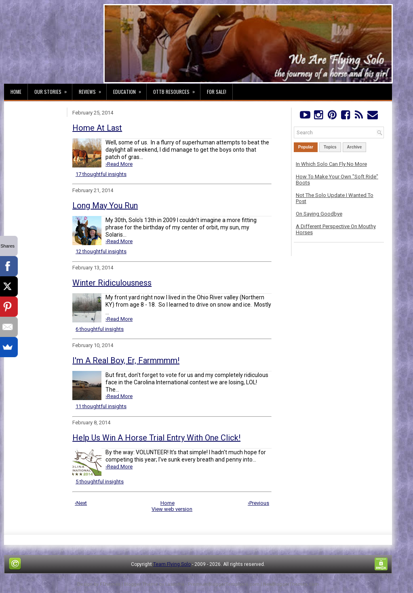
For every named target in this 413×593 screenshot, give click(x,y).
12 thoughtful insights (101, 251)
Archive (354, 147)
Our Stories (53, 89)
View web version (172, 509)
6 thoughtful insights (100, 329)
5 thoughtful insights (100, 482)
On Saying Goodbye (319, 214)
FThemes (110, 584)
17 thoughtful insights (101, 174)
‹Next (81, 503)
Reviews (92, 89)
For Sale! (216, 91)
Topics (330, 147)
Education (129, 89)
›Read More (119, 164)
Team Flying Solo (172, 564)
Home (16, 91)
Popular (305, 147)
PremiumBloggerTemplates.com (223, 584)
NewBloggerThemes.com (291, 584)
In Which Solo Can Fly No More (331, 164)
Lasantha (174, 584)
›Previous (258, 503)
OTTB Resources (176, 89)
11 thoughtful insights (101, 406)
